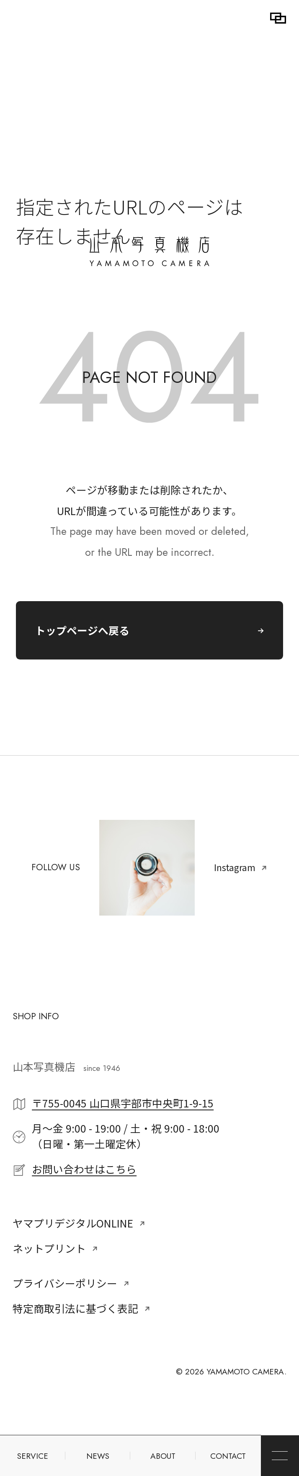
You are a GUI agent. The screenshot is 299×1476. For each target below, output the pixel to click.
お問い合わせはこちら (84, 1168)
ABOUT (162, 1456)
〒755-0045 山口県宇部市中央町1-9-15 (123, 1102)
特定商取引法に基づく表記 (81, 1308)
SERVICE (32, 1456)
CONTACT (228, 1456)
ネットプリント (55, 1248)
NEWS (97, 1456)
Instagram (241, 867)
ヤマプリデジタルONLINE (79, 1222)
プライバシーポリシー (71, 1282)
